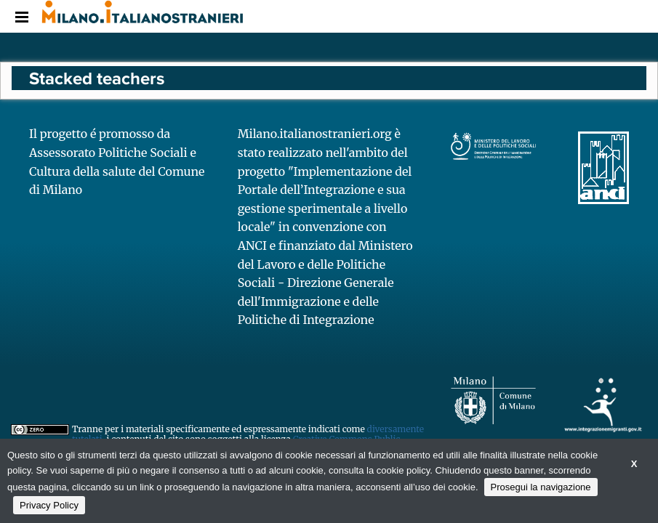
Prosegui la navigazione (541, 487)
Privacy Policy (49, 505)
